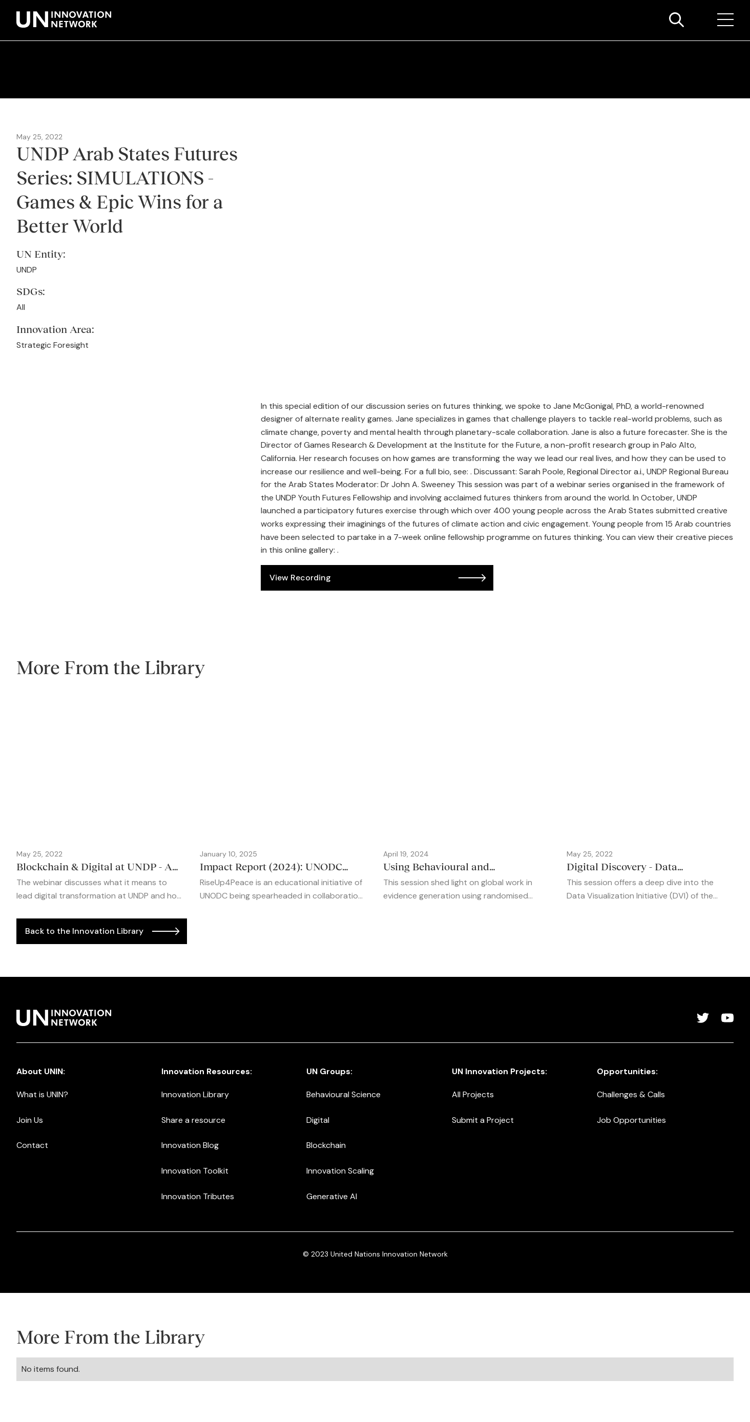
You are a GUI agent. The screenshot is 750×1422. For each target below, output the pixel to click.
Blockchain (326, 1145)
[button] (725, 20)
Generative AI (331, 1196)
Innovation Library (195, 1094)
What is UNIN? (42, 1094)
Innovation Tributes (197, 1196)
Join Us (29, 1120)
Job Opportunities (631, 1120)
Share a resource (193, 1120)
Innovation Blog (190, 1145)
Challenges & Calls (631, 1094)
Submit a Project (483, 1120)
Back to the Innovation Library (84, 931)
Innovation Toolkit (194, 1170)
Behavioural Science (343, 1094)
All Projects (473, 1094)
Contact (32, 1145)
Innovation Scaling (340, 1170)
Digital (317, 1120)
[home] (63, 19)
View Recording (300, 577)
